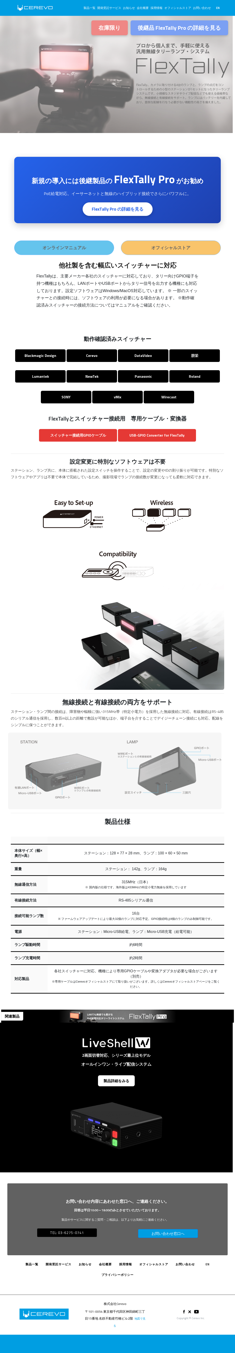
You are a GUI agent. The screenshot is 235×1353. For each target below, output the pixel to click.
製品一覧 (89, 7)
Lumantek (40, 376)
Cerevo (92, 355)
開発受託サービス (109, 7)
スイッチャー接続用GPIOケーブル (78, 435)
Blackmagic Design (40, 355)
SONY (66, 397)
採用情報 (156, 7)
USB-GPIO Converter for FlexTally (157, 435)
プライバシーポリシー (117, 1274)
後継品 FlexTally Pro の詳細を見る (179, 28)
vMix (117, 397)
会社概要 (143, 7)
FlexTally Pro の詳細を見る (117, 209)
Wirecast (168, 397)
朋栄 (194, 355)
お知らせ (129, 7)
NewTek (91, 376)
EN (218, 7)
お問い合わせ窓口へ (168, 1233)
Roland (194, 376)
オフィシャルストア (177, 7)
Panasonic (143, 376)
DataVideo (143, 355)
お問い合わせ (202, 7)
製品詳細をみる (116, 1081)
